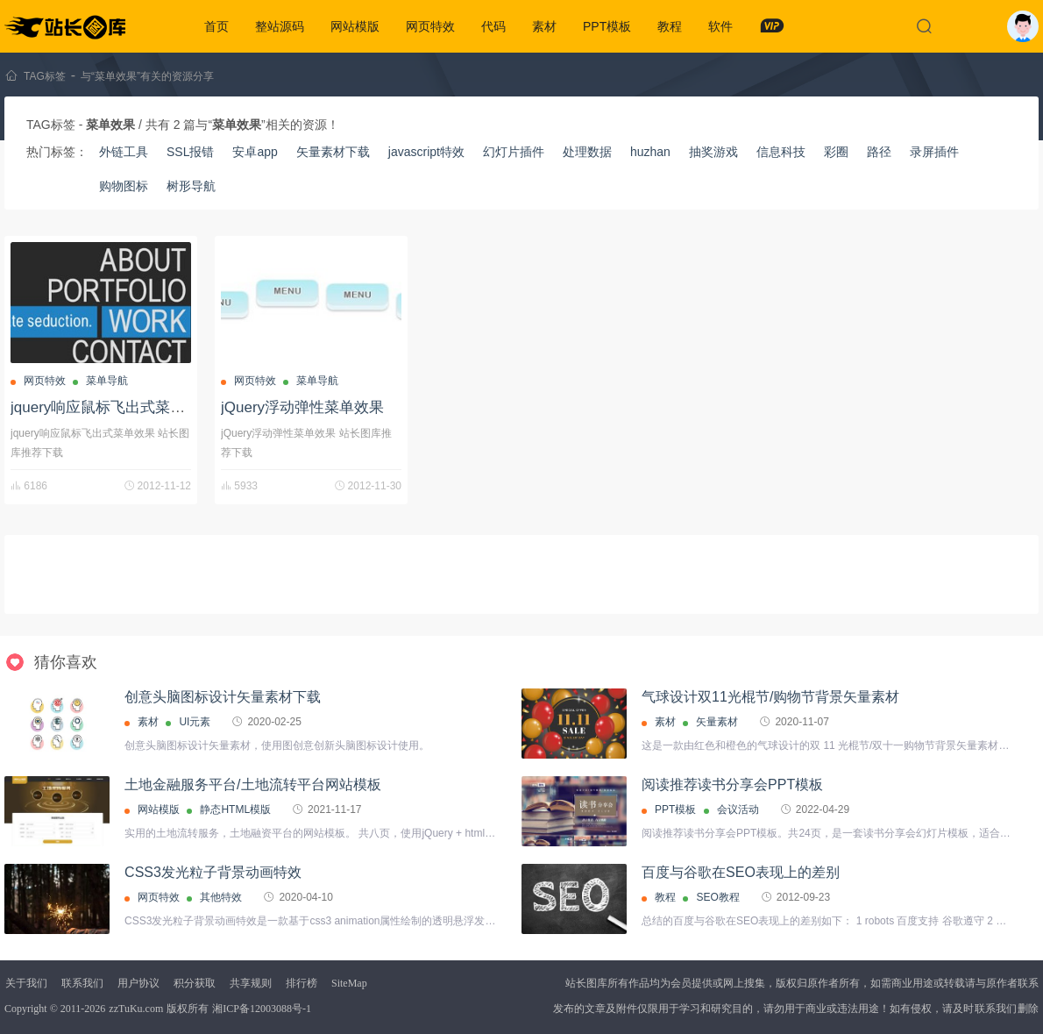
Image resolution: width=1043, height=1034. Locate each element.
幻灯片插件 (513, 152)
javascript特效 (426, 152)
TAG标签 (45, 76)
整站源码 (279, 26)
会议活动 (738, 809)
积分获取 (195, 983)
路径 (879, 152)
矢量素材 (717, 722)
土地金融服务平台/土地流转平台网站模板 (252, 784)
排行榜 (301, 983)
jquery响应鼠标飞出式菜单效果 (113, 407)
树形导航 (191, 186)
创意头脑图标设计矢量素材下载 (222, 696)
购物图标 (123, 186)
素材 (544, 26)
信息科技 (780, 152)
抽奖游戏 (713, 152)
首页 (216, 26)
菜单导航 (107, 380)
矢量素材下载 (333, 152)
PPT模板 (607, 26)
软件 (720, 26)
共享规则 (251, 983)
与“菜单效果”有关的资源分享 (147, 76)
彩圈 (836, 152)
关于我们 (26, 983)
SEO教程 (717, 897)
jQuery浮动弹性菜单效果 (302, 407)
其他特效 (221, 897)
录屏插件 (934, 152)
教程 (669, 26)
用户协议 (138, 983)
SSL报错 (190, 152)
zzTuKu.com (136, 1008)
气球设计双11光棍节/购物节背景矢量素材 (770, 696)
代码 (493, 26)
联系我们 (82, 983)
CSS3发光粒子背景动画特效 (213, 872)
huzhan (650, 152)
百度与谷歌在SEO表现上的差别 (741, 872)
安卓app (254, 152)
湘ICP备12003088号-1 (261, 1008)
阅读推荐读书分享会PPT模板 (732, 784)
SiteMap (349, 983)
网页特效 (430, 26)
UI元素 (194, 722)
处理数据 (587, 152)
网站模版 (355, 26)
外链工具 (123, 152)
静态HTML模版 (235, 809)
